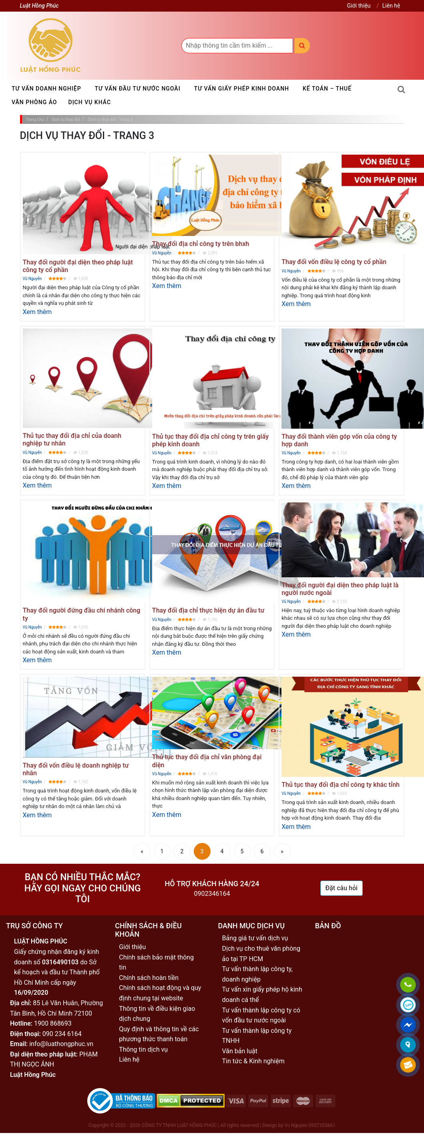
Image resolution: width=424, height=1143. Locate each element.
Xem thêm (37, 312)
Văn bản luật (239, 1051)
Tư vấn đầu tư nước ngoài (138, 88)
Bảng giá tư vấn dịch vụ (255, 938)
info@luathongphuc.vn (61, 1044)
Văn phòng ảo (34, 102)
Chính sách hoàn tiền (149, 978)
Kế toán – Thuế (327, 88)
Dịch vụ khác (89, 102)
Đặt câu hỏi (342, 888)
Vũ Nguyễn (32, 278)
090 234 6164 (62, 1034)
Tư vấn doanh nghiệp (46, 88)
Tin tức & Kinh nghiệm (253, 1061)
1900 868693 (53, 1023)
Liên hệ (391, 5)
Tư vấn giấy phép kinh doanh (241, 88)
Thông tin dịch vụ (143, 1049)
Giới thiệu (359, 5)
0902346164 (212, 893)
